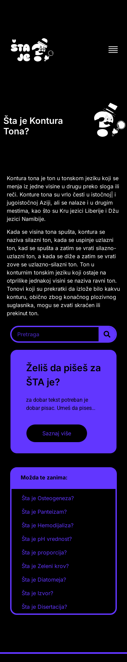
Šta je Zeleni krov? (45, 566)
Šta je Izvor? (37, 593)
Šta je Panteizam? (44, 511)
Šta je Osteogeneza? (48, 498)
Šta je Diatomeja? (44, 579)
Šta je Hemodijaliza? (47, 525)
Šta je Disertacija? (44, 606)
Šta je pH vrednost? (47, 538)
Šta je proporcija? (44, 552)
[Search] (107, 334)
